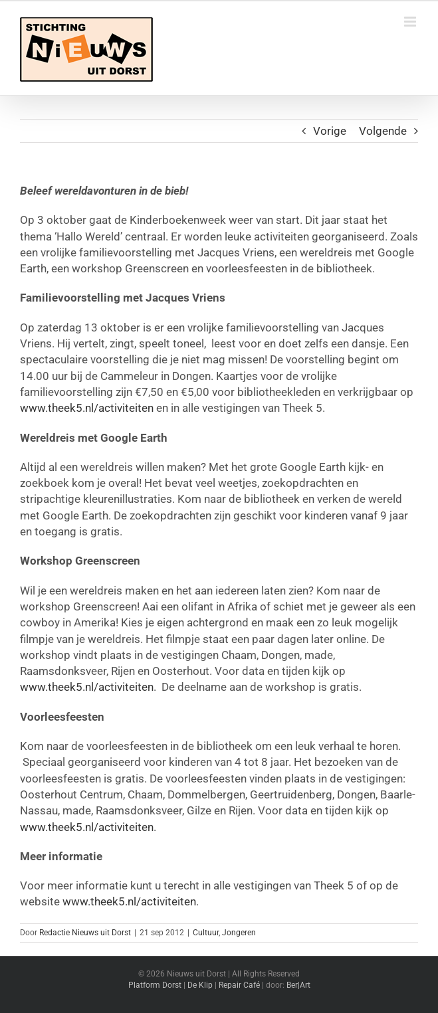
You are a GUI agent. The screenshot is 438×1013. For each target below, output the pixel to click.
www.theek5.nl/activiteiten (87, 407)
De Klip (200, 985)
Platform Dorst (154, 985)
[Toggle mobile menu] (411, 22)
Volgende (383, 131)
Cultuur (206, 932)
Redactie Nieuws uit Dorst (85, 932)
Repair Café (239, 985)
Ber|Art (298, 985)
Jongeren (239, 932)
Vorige (329, 131)
